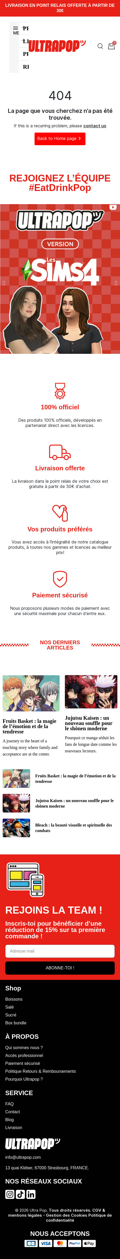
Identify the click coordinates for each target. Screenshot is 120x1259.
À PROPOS (22, 1036)
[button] (4, 283)
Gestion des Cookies (67, 1215)
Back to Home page (60, 138)
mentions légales (25, 1215)
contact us (94, 125)
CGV (96, 1210)
